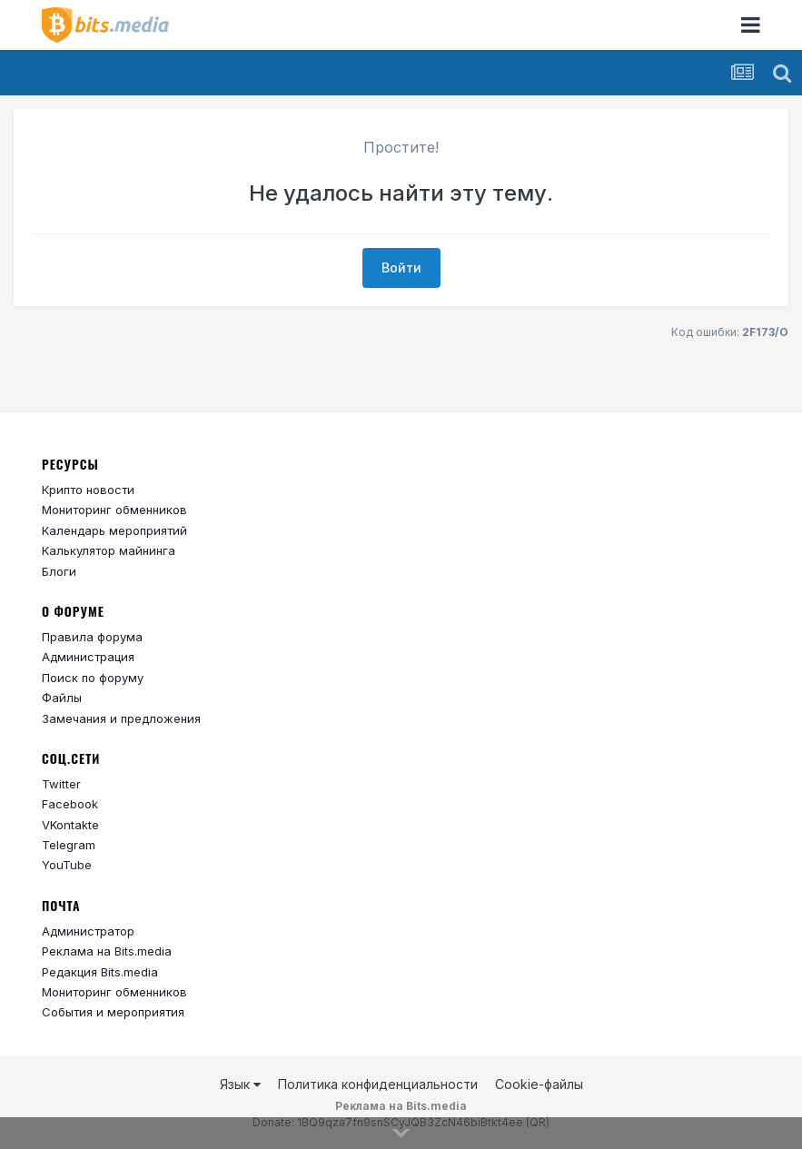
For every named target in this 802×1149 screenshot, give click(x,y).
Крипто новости (88, 489)
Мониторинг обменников (114, 509)
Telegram (68, 844)
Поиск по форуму (93, 677)
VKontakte (70, 824)
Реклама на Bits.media (107, 951)
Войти (401, 267)
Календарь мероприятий (114, 530)
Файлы (62, 697)
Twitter (61, 784)
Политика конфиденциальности (378, 1084)
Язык (240, 1084)
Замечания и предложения (121, 718)
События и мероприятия (113, 1012)
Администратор (88, 931)
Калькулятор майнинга (108, 550)
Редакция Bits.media (100, 972)
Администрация (88, 656)
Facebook (70, 804)
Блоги (59, 571)
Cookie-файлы (539, 1084)
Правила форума (92, 636)
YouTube (67, 864)
